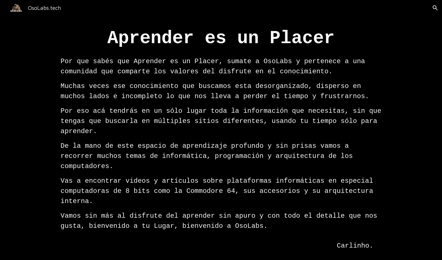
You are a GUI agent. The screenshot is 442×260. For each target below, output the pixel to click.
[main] (221, 138)
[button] (435, 8)
